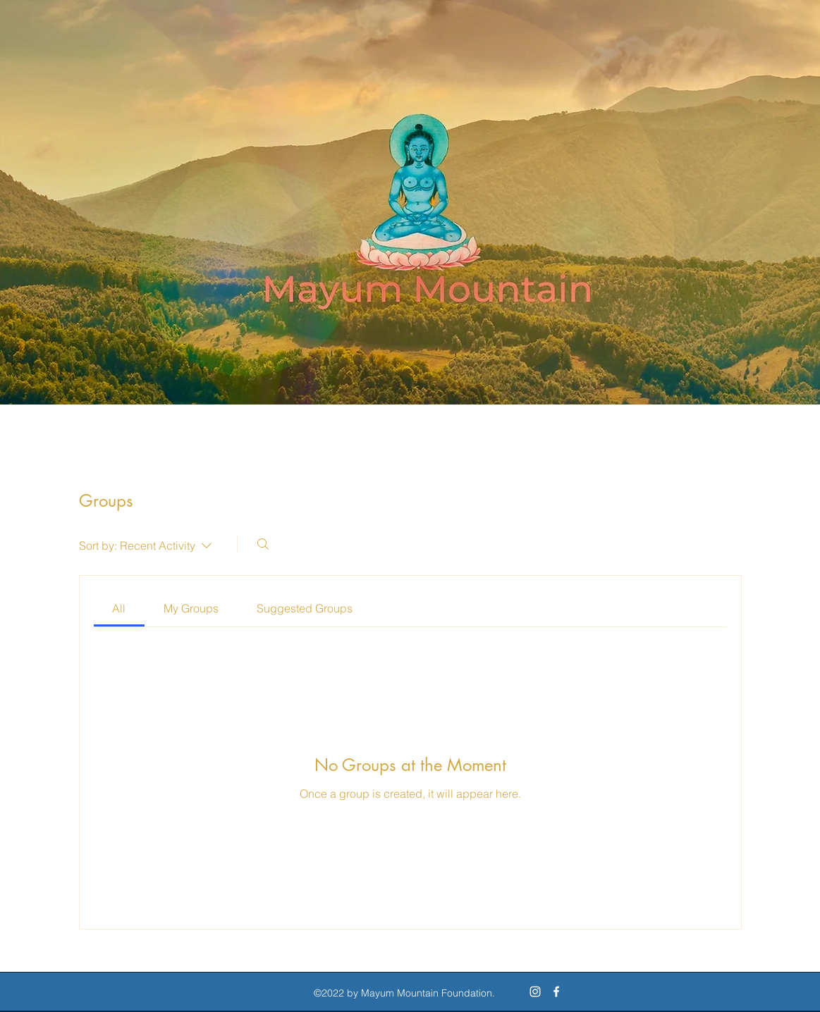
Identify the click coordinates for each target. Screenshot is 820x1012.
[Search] (263, 544)
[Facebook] (556, 992)
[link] (119, 608)
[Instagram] (535, 992)
